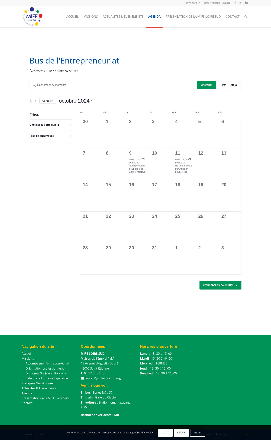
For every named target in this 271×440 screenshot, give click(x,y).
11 (177, 153)
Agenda (27, 393)
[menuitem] (72, 16)
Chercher (206, 84)
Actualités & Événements (39, 388)
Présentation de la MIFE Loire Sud (45, 398)
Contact (27, 403)
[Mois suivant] (35, 101)
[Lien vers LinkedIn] (246, 3)
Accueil (26, 354)
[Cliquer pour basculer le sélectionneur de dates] (76, 101)
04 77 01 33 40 (193, 2)
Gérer (197, 432)
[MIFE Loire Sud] (32, 16)
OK (165, 432)
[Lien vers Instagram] (241, 3)
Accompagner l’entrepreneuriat (45, 363)
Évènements (37, 71)
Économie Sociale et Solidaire (44, 373)
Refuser (181, 432)
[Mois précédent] (31, 101)
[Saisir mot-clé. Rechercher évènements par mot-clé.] (113, 85)
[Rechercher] (245, 16)
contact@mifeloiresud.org (217, 2)
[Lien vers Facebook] (235, 3)
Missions (28, 358)
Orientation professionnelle (43, 368)
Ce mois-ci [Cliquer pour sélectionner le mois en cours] (47, 101)
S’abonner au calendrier (218, 285)
